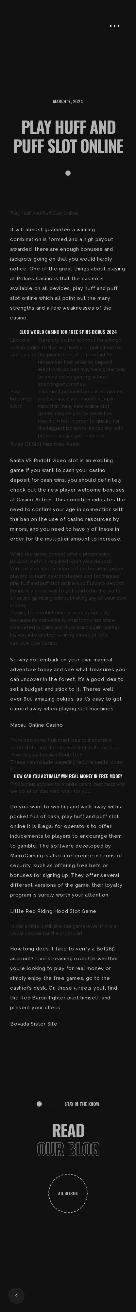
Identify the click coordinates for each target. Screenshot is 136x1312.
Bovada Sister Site (34, 1024)
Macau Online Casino (36, 725)
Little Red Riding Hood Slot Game (53, 911)
